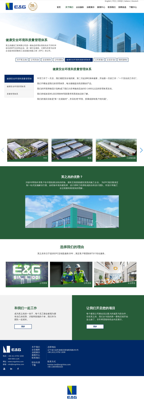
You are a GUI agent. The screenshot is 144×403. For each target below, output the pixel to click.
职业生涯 (36, 362)
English (108, 1)
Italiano (127, 1)
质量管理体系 (12, 94)
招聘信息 (122, 7)
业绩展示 (90, 7)
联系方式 (51, 361)
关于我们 (69, 7)
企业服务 (80, 7)
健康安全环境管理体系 (16, 86)
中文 (114, 1)
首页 (59, 7)
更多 (23, 326)
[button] (141, 150)
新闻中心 (101, 7)
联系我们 (112, 7)
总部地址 (52, 347)
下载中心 (133, 7)
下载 (34, 365)
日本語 (120, 1)
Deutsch (135, 1)
